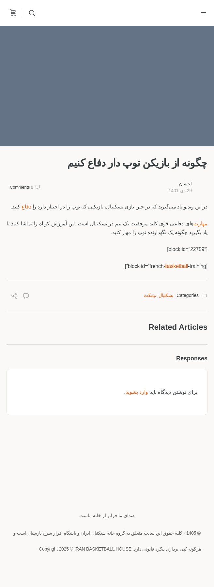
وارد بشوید (137, 392)
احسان (185, 183)
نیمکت (150, 295)
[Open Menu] (203, 12)
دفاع (26, 206)
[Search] (30, 13)
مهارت (200, 223)
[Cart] (12, 13)
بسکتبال (166, 295)
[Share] (14, 297)
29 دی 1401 (180, 190)
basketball (176, 266)
